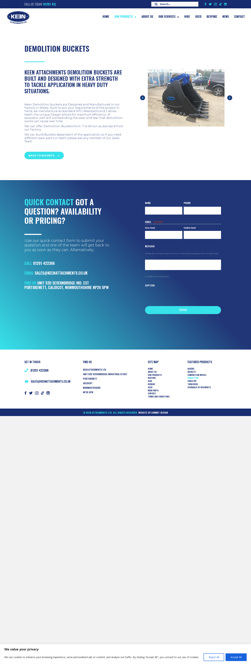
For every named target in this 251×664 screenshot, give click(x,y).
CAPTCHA (150, 285)
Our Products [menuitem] (155, 375)
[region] (125, 654)
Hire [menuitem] (150, 381)
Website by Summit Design (153, 412)
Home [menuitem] (150, 368)
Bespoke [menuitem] (152, 378)
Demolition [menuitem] (193, 378)
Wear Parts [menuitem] (153, 390)
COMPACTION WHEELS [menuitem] (197, 375)
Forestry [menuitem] (192, 381)
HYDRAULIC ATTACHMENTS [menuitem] (199, 387)
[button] (142, 97)
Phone (187, 203)
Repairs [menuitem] (151, 384)
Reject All (214, 657)
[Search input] (174, 4)
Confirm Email (190, 227)
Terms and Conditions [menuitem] (159, 396)
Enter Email (150, 227)
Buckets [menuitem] (192, 371)
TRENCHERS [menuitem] (193, 384)
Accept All (236, 657)
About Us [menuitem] (152, 371)
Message (150, 246)
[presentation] (171, 295)
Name (148, 203)
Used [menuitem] (150, 387)
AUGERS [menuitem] (191, 368)
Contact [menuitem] (152, 393)
